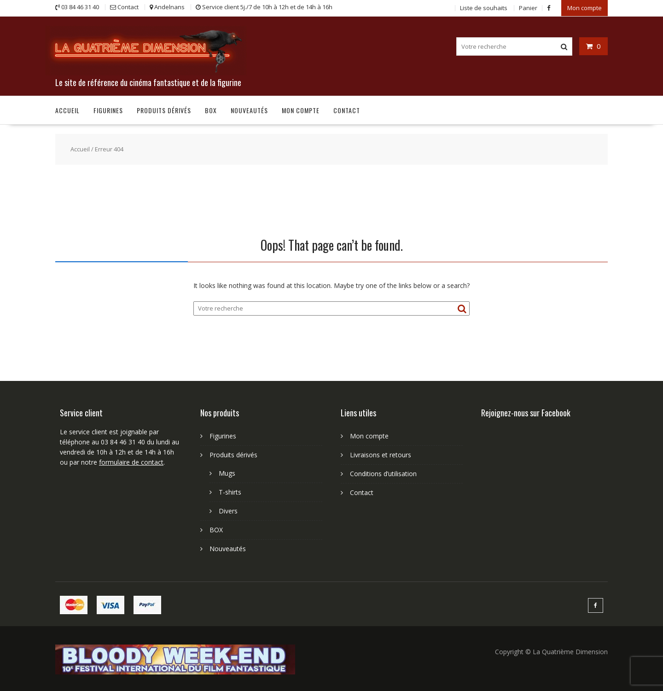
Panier (528, 8)
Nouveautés (249, 110)
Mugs (227, 473)
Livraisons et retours (380, 454)
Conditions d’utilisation (383, 473)
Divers (228, 511)
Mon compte (584, 8)
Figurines (108, 110)
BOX (211, 110)
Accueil (67, 110)
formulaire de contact (131, 462)
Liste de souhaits (483, 8)
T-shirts (230, 492)
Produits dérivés (164, 110)
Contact (346, 110)
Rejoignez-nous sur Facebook (525, 413)
